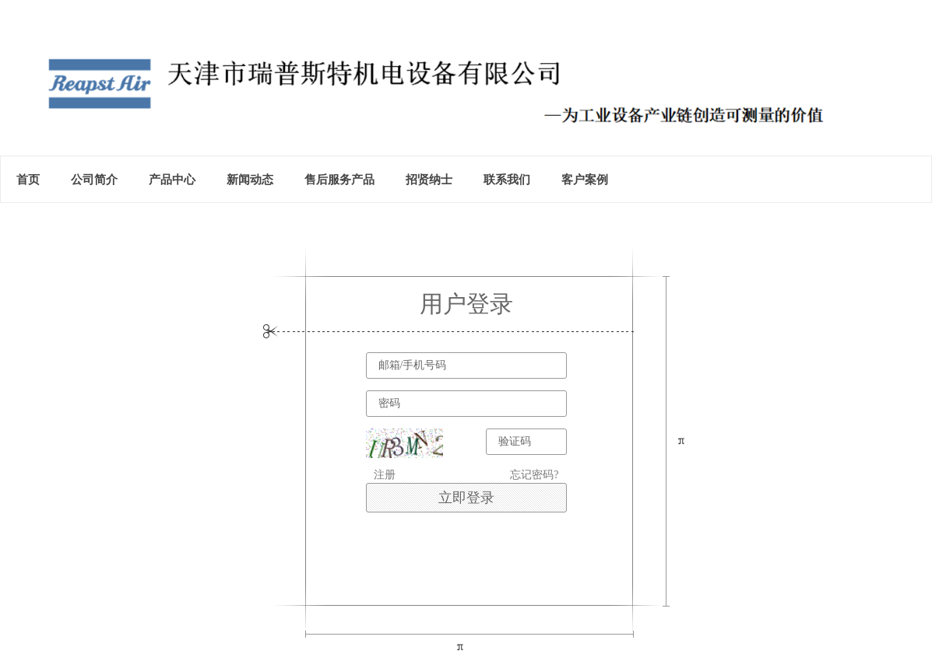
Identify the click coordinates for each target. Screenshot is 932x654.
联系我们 (507, 179)
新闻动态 (250, 179)
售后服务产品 (339, 179)
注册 (385, 475)
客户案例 (584, 179)
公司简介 (94, 179)
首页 (28, 179)
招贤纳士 (429, 179)
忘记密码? (534, 475)
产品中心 (172, 179)
